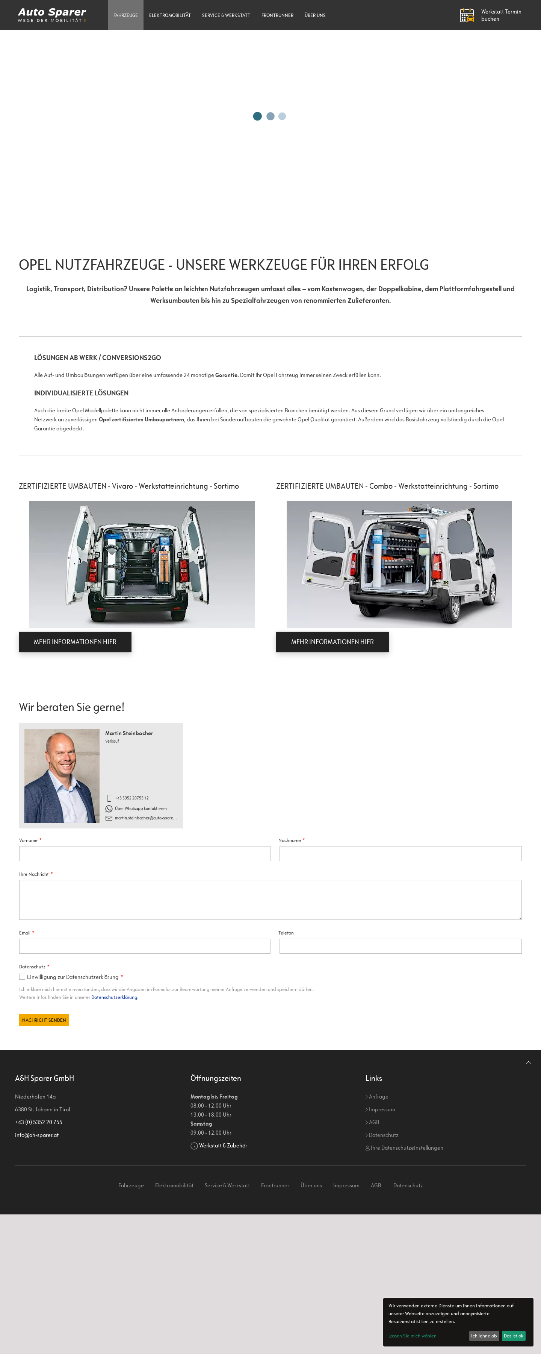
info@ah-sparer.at (37, 1274)
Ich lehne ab (484, 1336)
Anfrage (377, 1236)
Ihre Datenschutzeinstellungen (404, 1287)
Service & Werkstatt (226, 15)
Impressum (380, 1248)
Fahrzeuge (125, 15)
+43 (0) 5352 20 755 (38, 1261)
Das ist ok (513, 1336)
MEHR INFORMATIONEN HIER (75, 642)
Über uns (315, 15)
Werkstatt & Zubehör (223, 1285)
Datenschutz (382, 1274)
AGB (372, 1261)
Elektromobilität (170, 15)
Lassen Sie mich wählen (412, 1336)
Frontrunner (277, 15)
